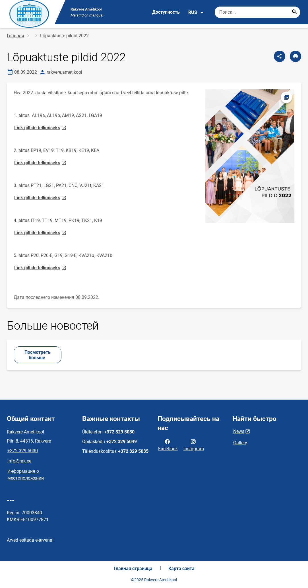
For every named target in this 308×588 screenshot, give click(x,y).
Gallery (240, 442)
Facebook (168, 444)
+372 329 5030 (22, 450)
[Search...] (294, 12)
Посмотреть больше (37, 354)
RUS (196, 12)
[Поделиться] (279, 56)
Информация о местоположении (25, 474)
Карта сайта (181, 568)
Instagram (193, 444)
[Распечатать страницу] (295, 56)
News (238, 431)
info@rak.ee (19, 461)
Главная (15, 35)
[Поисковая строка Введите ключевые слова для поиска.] (257, 12)
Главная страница (133, 568)
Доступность (166, 12)
